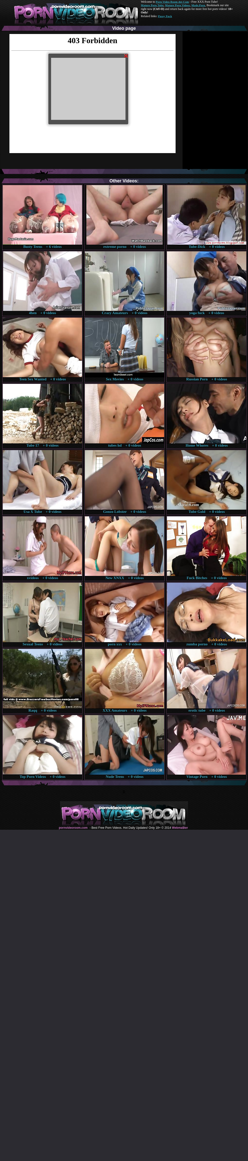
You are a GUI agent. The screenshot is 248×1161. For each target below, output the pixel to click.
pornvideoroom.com (73, 827)
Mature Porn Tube (152, 5)
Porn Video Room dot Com (172, 1)
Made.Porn (198, 5)
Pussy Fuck (165, 16)
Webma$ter (180, 827)
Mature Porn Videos (177, 5)
